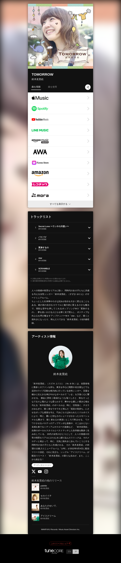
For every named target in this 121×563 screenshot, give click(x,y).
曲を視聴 (36, 87)
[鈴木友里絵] (60, 357)
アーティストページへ (42, 465)
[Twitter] (33, 472)
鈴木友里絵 (37, 79)
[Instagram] (46, 473)
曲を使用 (52, 87)
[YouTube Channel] (40, 472)
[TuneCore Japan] (54, 553)
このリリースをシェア (60, 543)
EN (69, 551)
